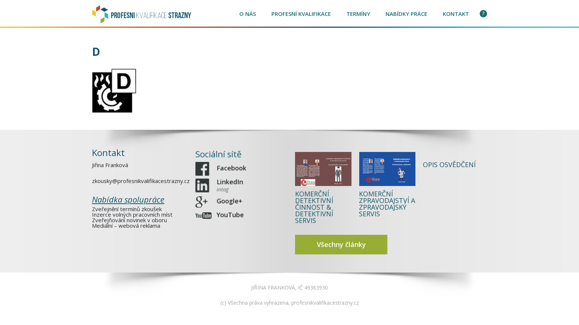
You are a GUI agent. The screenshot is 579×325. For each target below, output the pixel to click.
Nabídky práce (406, 13)
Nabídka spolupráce (128, 198)
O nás (247, 13)
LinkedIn (231, 185)
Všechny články (341, 244)
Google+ (230, 199)
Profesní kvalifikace (301, 13)
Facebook (232, 170)
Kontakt (456, 13)
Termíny (358, 13)
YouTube (231, 212)
